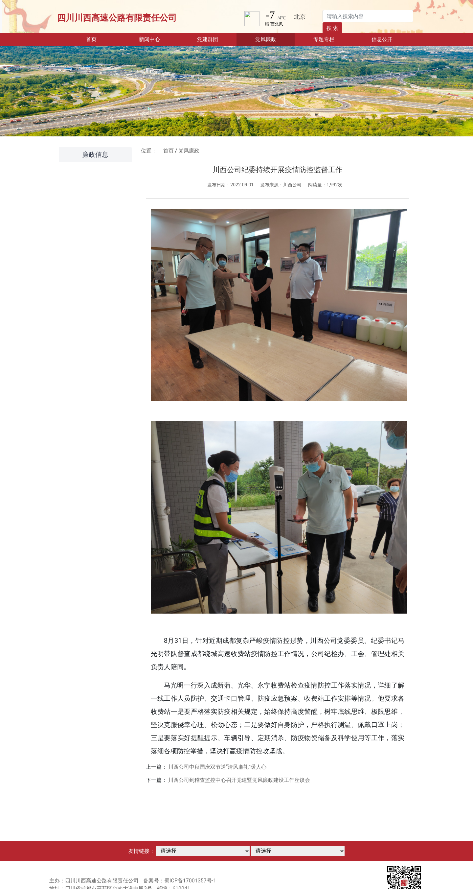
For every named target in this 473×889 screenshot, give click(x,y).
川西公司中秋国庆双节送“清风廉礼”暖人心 (217, 767)
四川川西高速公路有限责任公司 (117, 18)
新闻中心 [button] (149, 39)
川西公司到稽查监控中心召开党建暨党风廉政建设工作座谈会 (239, 780)
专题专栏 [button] (323, 39)
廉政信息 (95, 154)
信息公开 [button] (382, 39)
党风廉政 (188, 151)
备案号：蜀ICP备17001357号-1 (179, 880)
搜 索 (332, 28)
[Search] (368, 16)
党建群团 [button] (207, 39)
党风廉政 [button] (265, 39)
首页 (101, 38)
